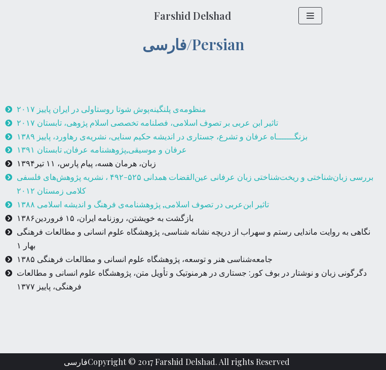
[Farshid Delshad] (192, 15)
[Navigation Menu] (310, 15)
